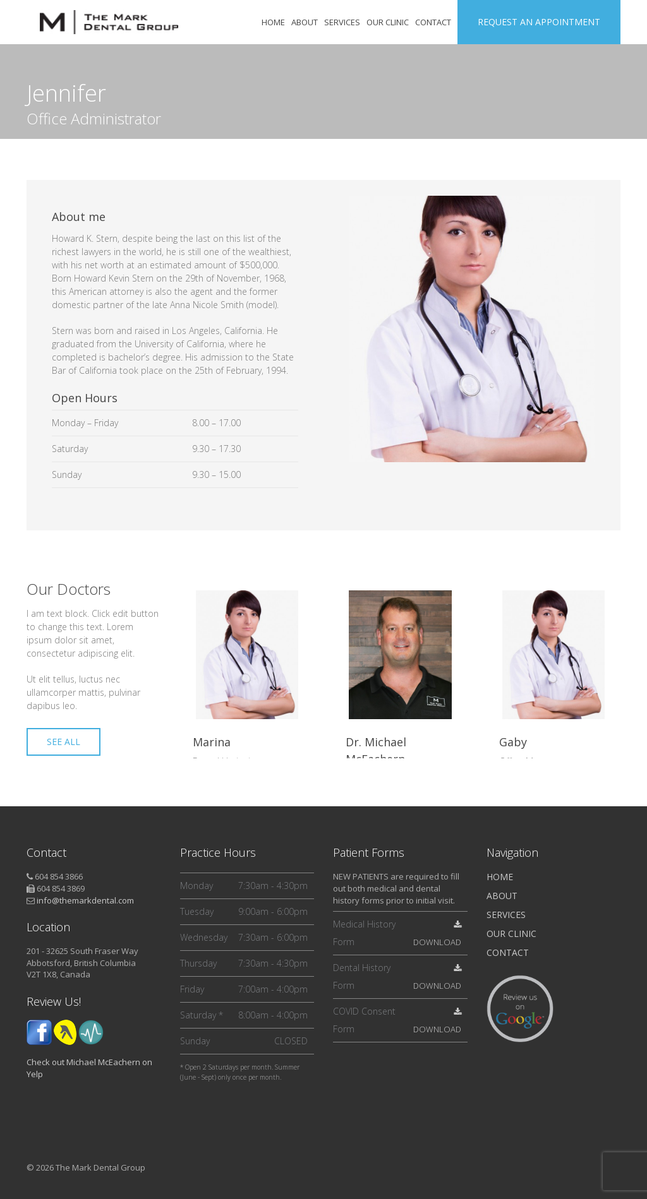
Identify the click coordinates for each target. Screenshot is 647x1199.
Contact (508, 952)
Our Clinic (511, 934)
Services (506, 915)
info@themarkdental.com (85, 900)
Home (500, 877)
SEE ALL (63, 742)
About (502, 896)
